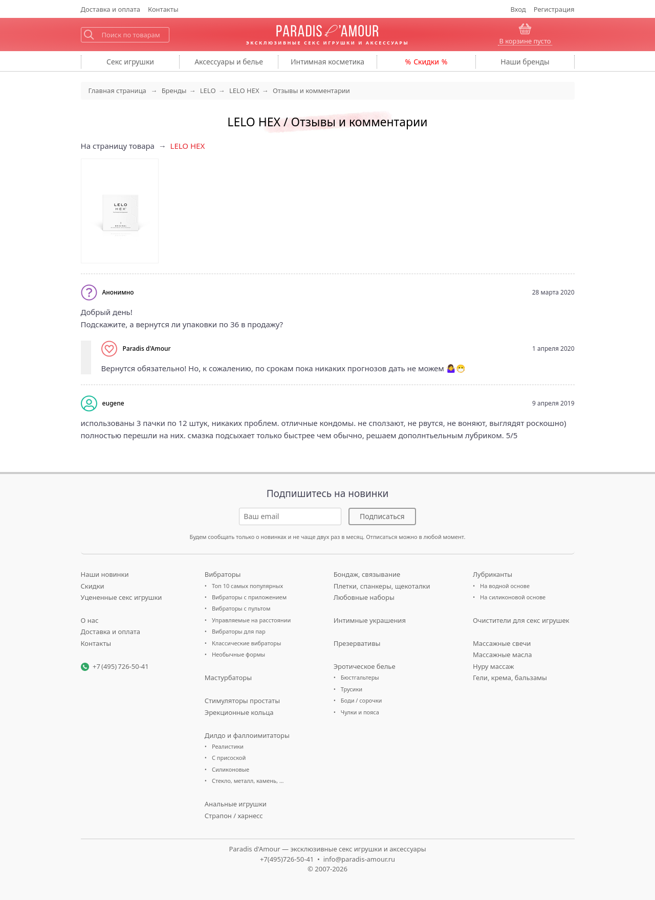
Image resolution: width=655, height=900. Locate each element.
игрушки (130, 61)
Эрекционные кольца (239, 712)
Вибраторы (223, 574)
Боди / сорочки (361, 700)
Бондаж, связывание (367, 574)
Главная (117, 90)
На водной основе (505, 586)
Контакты (163, 9)
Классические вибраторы (246, 643)
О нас (90, 620)
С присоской (229, 757)
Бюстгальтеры (360, 677)
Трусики (351, 689)
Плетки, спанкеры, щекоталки (382, 586)
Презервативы (357, 643)
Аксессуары (228, 61)
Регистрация (554, 9)
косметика (327, 61)
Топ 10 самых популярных (247, 586)
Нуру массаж (493, 666)
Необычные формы (238, 654)
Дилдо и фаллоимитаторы (247, 735)
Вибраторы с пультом (241, 608)
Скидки (426, 61)
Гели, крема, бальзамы (510, 677)
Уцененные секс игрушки (121, 597)
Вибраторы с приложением (249, 597)
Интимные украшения (370, 620)
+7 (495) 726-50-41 (121, 666)
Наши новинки (105, 574)
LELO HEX (187, 146)
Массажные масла (502, 654)
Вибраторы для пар (239, 631)
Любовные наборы (364, 597)
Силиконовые (230, 769)
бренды (524, 61)
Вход (518, 9)
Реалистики (228, 746)
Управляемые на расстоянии (251, 620)
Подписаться (382, 516)
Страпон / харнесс (234, 815)
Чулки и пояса (360, 712)
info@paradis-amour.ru (359, 859)
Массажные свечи (502, 643)
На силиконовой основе (512, 597)
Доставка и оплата (111, 631)
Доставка (111, 9)
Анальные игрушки (236, 803)
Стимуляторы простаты (242, 700)
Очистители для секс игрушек (521, 620)
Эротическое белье (365, 666)
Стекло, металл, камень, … (248, 780)
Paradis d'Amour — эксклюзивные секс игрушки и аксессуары (327, 848)
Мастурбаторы (228, 677)
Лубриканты (492, 574)
